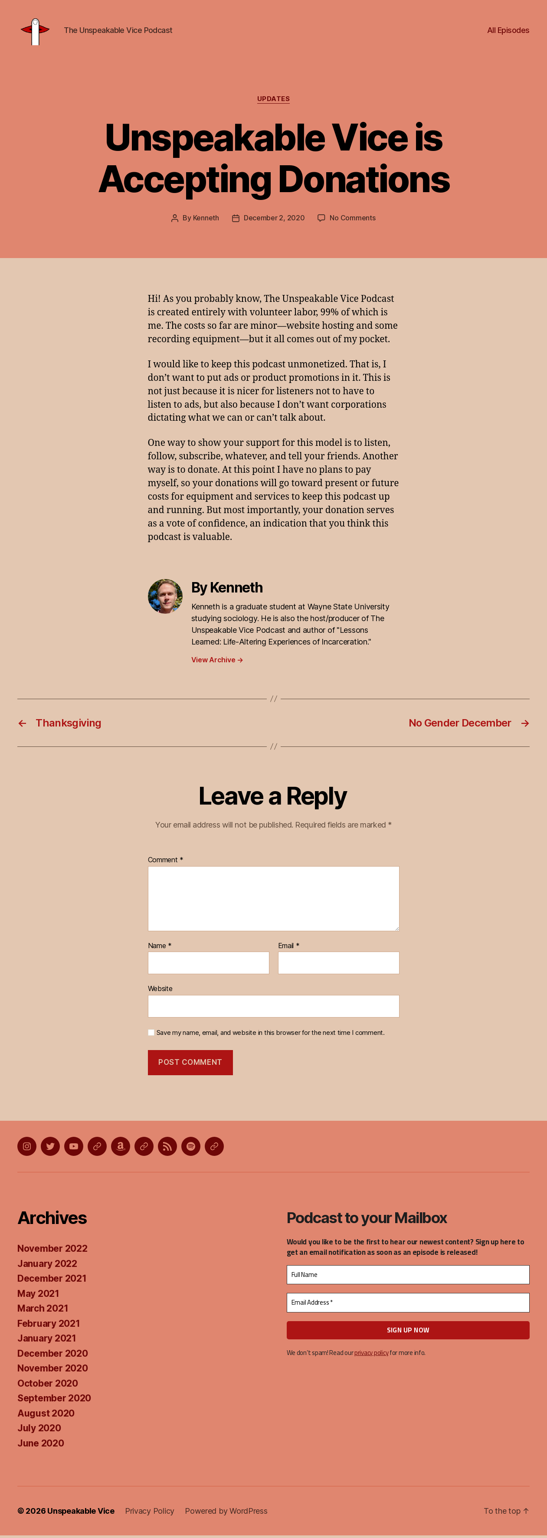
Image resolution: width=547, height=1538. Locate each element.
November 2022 (52, 1251)
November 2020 (52, 1370)
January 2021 (46, 1340)
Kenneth (206, 220)
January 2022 (47, 1265)
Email (289, 948)
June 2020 (40, 1445)
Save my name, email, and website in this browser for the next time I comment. (271, 1035)
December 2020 (52, 1355)
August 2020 (46, 1415)
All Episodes (508, 31)
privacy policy (371, 1355)
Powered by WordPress (226, 1513)
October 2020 (47, 1385)
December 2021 (52, 1281)
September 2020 (54, 1400)
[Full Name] (408, 1277)
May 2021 (38, 1295)
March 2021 (42, 1311)
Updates (273, 102)
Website (160, 991)
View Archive (217, 662)
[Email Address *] (408, 1305)
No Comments (352, 220)
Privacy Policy (150, 1513)
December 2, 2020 (274, 220)
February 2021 (48, 1325)
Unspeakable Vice (81, 1513)
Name (160, 948)
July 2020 (39, 1430)
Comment (166, 863)
